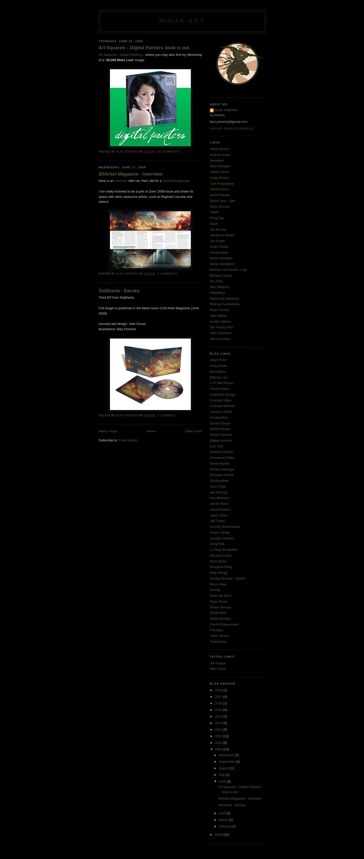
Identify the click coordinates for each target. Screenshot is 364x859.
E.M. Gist (216, 446)
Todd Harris (218, 641)
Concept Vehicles (222, 406)
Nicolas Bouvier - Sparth (227, 578)
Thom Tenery (219, 636)
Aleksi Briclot (219, 149)
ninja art (182, 21)
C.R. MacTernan (222, 383)
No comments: (169, 151)
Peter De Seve (220, 596)
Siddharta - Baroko (119, 290)
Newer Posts (108, 431)
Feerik (214, 212)
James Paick (219, 504)
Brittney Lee (218, 377)
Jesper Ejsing (220, 532)
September (227, 761)
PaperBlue (217, 293)
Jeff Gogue (218, 663)
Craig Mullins (219, 178)
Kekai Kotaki (219, 252)
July (222, 775)
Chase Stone (219, 172)
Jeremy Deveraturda (225, 527)
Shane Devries (220, 607)
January (225, 826)
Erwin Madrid (219, 463)
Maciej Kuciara (220, 555)
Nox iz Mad (218, 584)
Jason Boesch (220, 509)
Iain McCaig (218, 492)
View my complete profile (232, 128)
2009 (219, 749)
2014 (219, 716)
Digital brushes (221, 440)
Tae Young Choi (221, 327)
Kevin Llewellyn (221, 258)
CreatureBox (219, 417)
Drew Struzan (220, 206)
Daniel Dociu (219, 189)
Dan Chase (218, 669)
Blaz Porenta (226, 110)
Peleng (215, 590)
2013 (219, 723)
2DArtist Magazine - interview (131, 174)
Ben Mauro (218, 371)
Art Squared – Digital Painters (120, 55)
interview (121, 181)
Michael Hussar (221, 275)
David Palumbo (221, 435)
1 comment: (167, 415)
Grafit (214, 224)
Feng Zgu (217, 218)
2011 (219, 736)
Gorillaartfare (219, 481)
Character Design (222, 394)
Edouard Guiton (221, 452)
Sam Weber (218, 316)
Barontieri (217, 160)
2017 (219, 697)
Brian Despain (220, 166)
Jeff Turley (217, 521)
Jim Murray (218, 229)
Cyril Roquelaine (222, 183)
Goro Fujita (218, 486)
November (227, 755)
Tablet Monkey (220, 619)
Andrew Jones (220, 155)
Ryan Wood (218, 601)
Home (151, 431)
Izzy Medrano (220, 498)
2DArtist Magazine (176, 181)
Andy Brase (218, 366)
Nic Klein (216, 281)
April (222, 813)
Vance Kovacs (220, 339)
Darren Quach (220, 423)
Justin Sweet (219, 247)
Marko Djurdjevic (222, 264)
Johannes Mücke (222, 235)
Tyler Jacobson (221, 333)
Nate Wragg (218, 573)
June (223, 781)
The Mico (216, 630)
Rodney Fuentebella (224, 304)
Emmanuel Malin (222, 458)
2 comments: (168, 273)
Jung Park (217, 544)
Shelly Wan (218, 613)
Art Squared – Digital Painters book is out (144, 47)
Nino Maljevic (219, 287)
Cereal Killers (219, 389)
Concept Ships (220, 400)
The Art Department (224, 624)
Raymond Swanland (224, 298)
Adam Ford (218, 360)
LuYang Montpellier (224, 550)
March (224, 820)
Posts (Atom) (128, 440)
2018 (219, 690)
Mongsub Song (221, 567)
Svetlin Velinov (220, 321)
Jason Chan (218, 515)
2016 (219, 703)
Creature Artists (221, 412)
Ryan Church (219, 310)
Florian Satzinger (222, 469)
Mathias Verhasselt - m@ (228, 270)
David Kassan (220, 195)
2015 (219, 710)
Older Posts (193, 431)
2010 (219, 743)
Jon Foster (217, 241)
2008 (219, 835)
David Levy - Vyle (222, 201)
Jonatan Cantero (222, 538)
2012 (219, 729)
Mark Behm (218, 561)
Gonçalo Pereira (222, 475)
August (224, 768)
